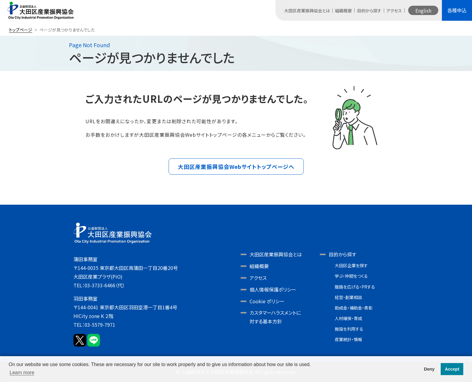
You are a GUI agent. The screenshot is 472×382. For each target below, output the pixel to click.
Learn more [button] (22, 372)
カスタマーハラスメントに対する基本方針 (275, 317)
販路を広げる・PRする (355, 287)
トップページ (20, 30)
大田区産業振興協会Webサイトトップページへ (236, 166)
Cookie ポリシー (267, 301)
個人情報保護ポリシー (273, 289)
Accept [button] (452, 369)
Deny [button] (429, 369)
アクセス (394, 10)
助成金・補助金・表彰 (354, 308)
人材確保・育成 (348, 318)
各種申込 (457, 10)
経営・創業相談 (348, 297)
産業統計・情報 (348, 339)
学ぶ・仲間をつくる (351, 276)
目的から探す (369, 10)
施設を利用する (349, 329)
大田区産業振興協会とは (307, 10)
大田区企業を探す (351, 265)
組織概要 (343, 10)
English (423, 10)
